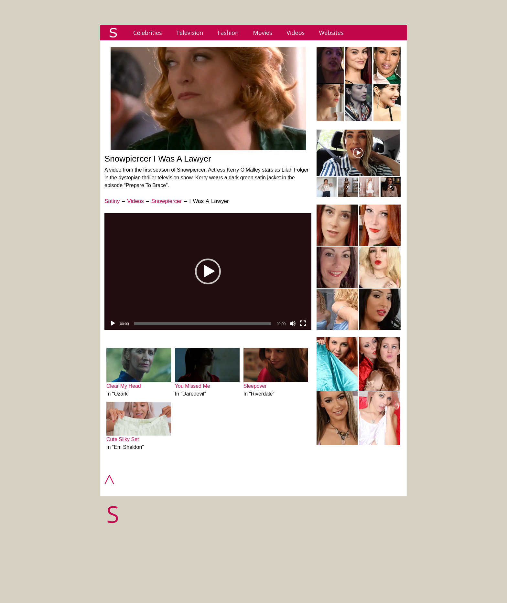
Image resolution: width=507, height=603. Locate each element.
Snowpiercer (166, 201)
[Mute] (292, 323)
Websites (331, 33)
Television (189, 33)
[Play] (113, 323)
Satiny (112, 201)
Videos (295, 33)
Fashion (228, 33)
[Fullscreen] (303, 323)
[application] (207, 271)
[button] (208, 271)
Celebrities (147, 33)
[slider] (203, 323)
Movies (262, 33)
